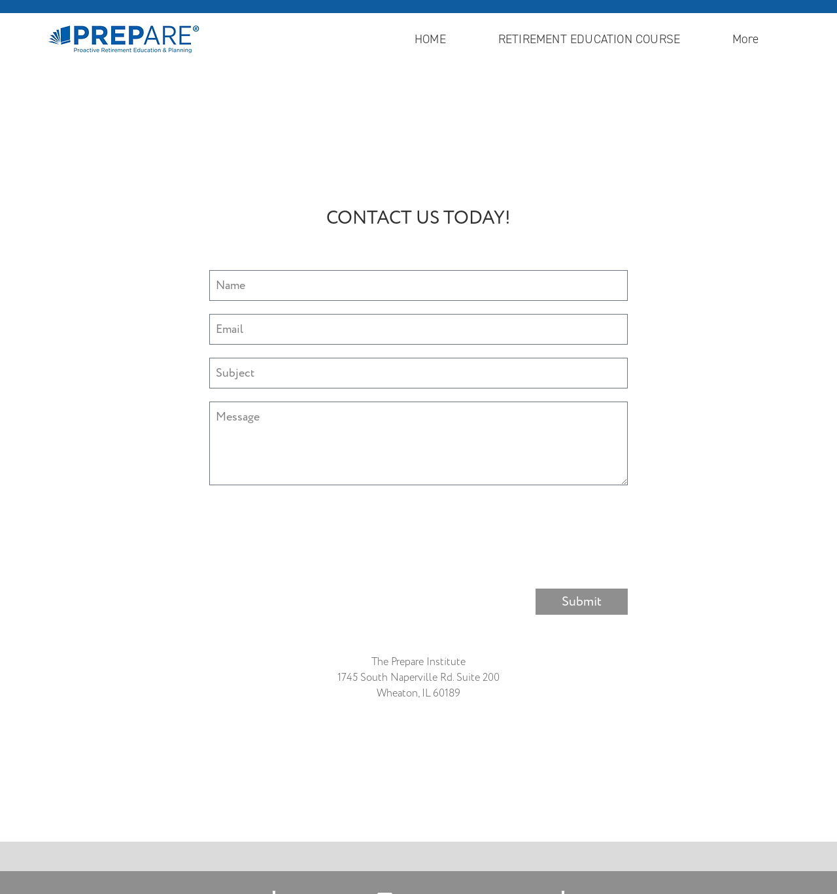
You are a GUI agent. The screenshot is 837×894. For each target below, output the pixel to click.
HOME (430, 39)
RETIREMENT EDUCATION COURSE (589, 39)
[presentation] (308, 523)
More (748, 39)
